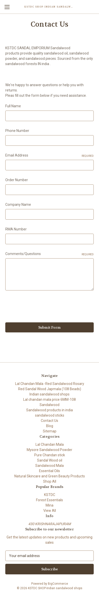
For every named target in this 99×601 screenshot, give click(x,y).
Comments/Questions (49, 254)
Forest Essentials (49, 500)
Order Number (16, 180)
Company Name (18, 205)
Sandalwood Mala (49, 466)
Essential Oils (49, 471)
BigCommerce (58, 583)
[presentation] (43, 307)
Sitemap (49, 431)
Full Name (13, 106)
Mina (49, 505)
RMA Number (16, 229)
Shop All (49, 481)
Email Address (49, 155)
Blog (49, 426)
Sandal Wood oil (49, 460)
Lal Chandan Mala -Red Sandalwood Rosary (49, 384)
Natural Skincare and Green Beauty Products (49, 476)
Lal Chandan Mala (50, 444)
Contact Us (49, 421)
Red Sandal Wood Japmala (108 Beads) (49, 389)
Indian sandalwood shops (49, 394)
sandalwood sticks (49, 415)
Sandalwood (49, 405)
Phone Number (17, 131)
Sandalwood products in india (49, 410)
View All (49, 511)
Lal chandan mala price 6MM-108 (49, 399)
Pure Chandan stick (49, 455)
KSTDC (49, 495)
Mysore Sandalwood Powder (49, 450)
